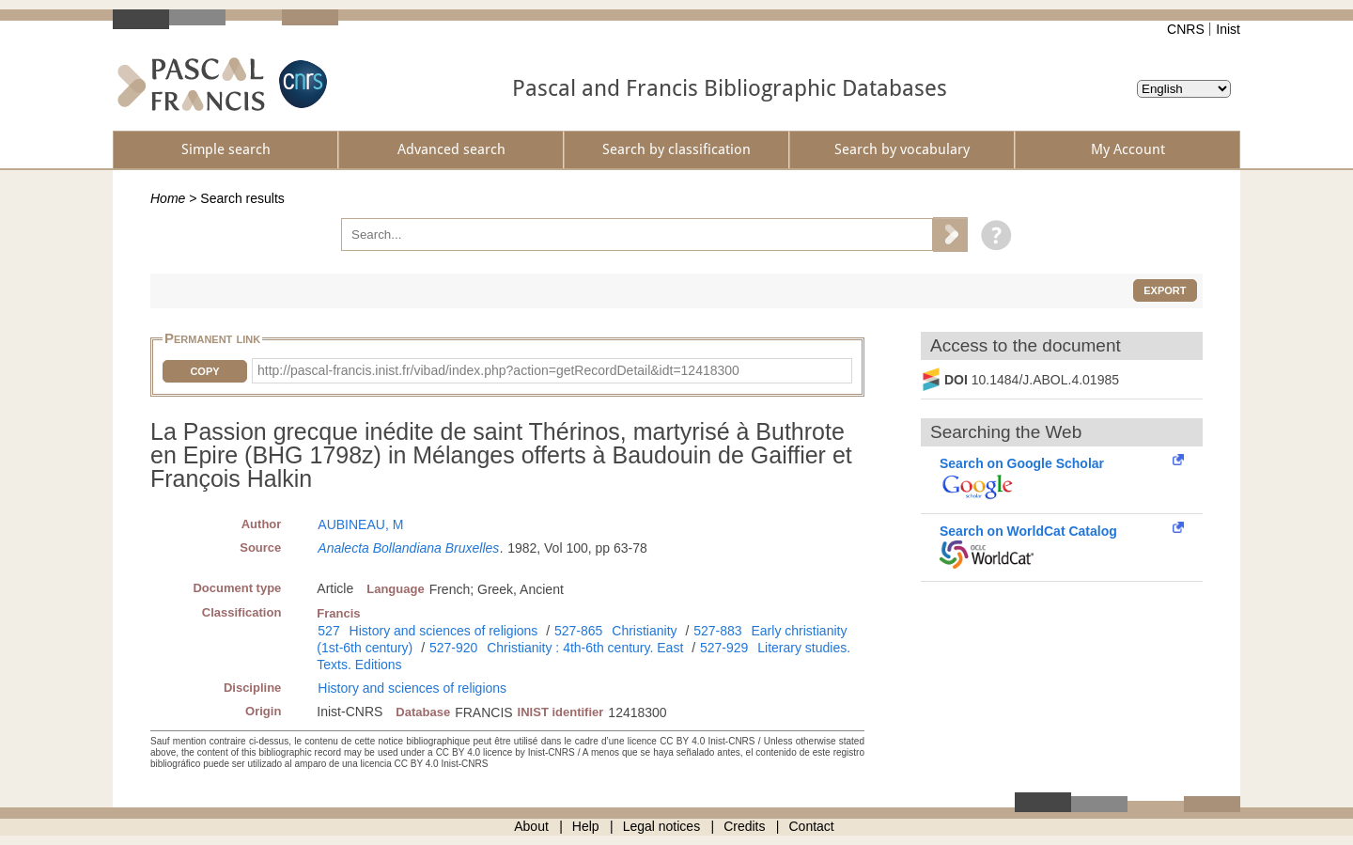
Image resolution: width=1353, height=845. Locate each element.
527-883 (717, 630)
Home (167, 198)
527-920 (453, 647)
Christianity (644, 630)
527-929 (724, 647)
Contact (811, 826)
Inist (1228, 29)
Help (585, 826)
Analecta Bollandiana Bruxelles (408, 548)
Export (1164, 290)
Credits (744, 826)
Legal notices (662, 826)
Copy (204, 371)
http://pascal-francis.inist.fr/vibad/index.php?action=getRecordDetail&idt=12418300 (498, 370)
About (531, 826)
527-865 (578, 630)
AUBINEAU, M (360, 524)
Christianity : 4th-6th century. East (585, 647)
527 (328, 630)
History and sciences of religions (444, 630)
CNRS (1186, 29)
